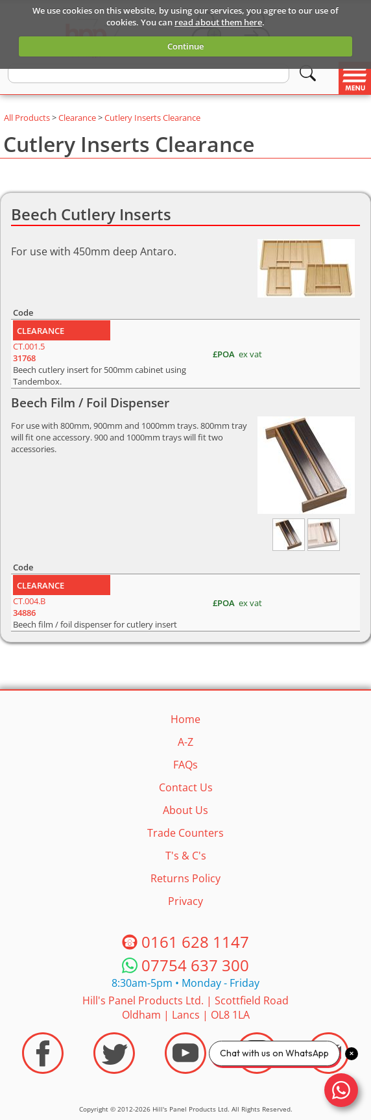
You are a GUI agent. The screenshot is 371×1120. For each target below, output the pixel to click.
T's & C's (185, 855)
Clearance (77, 117)
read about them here (218, 22)
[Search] (308, 73)
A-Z (185, 742)
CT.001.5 (29, 352)
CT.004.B (29, 606)
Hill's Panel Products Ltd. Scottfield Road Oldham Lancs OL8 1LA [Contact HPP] (185, 1007)
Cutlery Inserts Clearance (152, 117)
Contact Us (186, 787)
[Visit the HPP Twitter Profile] (114, 1053)
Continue (185, 46)
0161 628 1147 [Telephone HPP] (195, 941)
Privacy (185, 901)
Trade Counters (185, 833)
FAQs (185, 764)
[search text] (148, 73)
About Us (185, 810)
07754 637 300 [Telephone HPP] (195, 965)
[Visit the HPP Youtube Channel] (185, 1053)
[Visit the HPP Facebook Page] (43, 1053)
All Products (27, 117)
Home (185, 719)
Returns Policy (185, 878)
